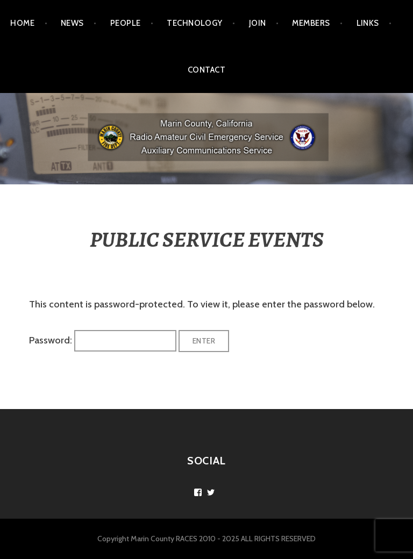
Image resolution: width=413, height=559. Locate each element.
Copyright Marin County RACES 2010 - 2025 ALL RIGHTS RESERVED (206, 538)
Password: (102, 340)
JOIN (257, 23)
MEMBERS (311, 23)
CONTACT (206, 70)
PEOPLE (125, 23)
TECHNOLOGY (195, 23)
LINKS (368, 23)
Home (22, 23)
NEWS (72, 23)
